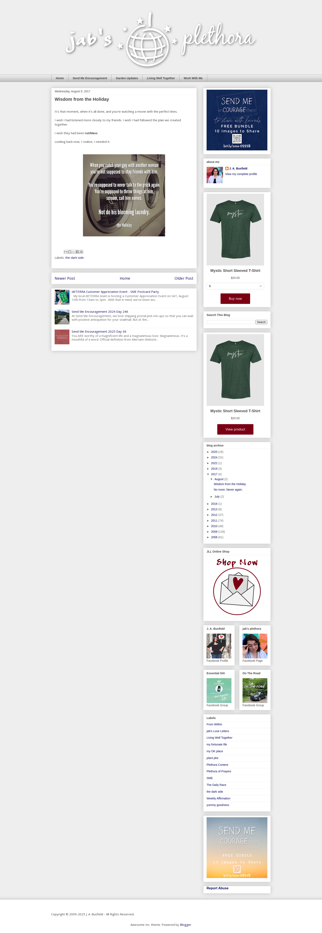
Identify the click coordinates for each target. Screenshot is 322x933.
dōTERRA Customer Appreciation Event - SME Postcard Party (115, 292)
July (217, 496)
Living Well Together (161, 78)
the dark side (74, 257)
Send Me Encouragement (90, 78)
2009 (214, 531)
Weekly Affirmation (218, 798)
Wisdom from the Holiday (230, 484)
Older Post (184, 278)
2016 (214, 503)
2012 (214, 514)
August (219, 479)
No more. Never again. (228, 489)
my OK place (215, 751)
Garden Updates (127, 78)
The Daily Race (216, 784)
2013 (214, 509)
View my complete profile (241, 174)
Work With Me (193, 78)
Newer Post (65, 278)
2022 (214, 463)
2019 (214, 468)
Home (60, 78)
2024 (214, 457)
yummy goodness (218, 805)
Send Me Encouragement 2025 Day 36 (99, 331)
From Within (214, 724)
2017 (214, 474)
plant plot (212, 758)
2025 (214, 451)
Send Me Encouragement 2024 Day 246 (100, 311)
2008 (214, 537)
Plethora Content (217, 764)
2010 (214, 526)
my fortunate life (217, 744)
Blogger (185, 925)
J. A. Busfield (238, 168)
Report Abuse (218, 888)
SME (210, 778)
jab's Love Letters (218, 731)
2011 (214, 520)
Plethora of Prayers (219, 771)
